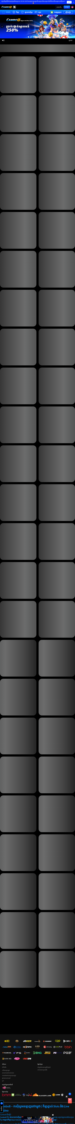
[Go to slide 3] (33, 36)
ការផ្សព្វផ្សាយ (56, 12)
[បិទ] (53, 1115)
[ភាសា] (72, 7)
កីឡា (16, 12)
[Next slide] (72, 26)
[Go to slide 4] (36, 36)
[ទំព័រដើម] (6, 7)
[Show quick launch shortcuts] (70, 1094)
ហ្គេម (38, 12)
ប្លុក (3, 1081)
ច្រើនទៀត (68, 12)
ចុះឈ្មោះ (67, 7)
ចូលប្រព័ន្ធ (59, 7)
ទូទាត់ (69, 2)
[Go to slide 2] (31, 36)
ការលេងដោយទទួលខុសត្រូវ (9, 1075)
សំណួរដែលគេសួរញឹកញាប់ (44, 1067)
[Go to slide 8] (46, 36)
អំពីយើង (4, 1067)
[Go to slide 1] (28, 36)
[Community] (14, 7)
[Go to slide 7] (44, 36)
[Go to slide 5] (38, 36)
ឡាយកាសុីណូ (27, 12)
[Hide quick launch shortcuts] (66, 1096)
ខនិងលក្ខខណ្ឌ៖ (6, 1070)
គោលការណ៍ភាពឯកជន (8, 1073)
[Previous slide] (2, 26)
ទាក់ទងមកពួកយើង (42, 1070)
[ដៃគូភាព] (1, 1107)
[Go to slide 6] (41, 36)
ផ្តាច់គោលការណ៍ (6, 1078)
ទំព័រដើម (6, 12)
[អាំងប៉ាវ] (70, 1101)
